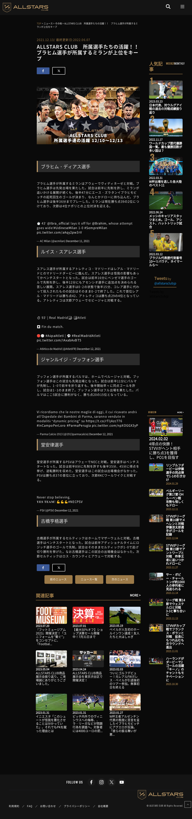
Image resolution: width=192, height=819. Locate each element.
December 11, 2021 (78, 241)
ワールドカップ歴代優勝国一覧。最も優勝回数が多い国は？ (165, 147)
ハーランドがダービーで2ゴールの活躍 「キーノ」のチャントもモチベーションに (176, 669)
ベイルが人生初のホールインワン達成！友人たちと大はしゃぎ (125, 633)
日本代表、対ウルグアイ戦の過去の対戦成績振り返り (165, 108)
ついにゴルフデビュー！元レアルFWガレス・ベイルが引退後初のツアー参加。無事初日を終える (125, 680)
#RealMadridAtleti (86, 335)
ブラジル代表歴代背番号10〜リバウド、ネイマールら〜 (165, 261)
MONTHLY (179, 63)
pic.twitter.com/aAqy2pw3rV (59, 232)
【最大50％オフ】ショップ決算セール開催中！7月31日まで (88, 633)
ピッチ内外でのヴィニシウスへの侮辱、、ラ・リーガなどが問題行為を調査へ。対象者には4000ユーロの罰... (88, 723)
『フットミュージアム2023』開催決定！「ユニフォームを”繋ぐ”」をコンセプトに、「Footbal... (51, 636)
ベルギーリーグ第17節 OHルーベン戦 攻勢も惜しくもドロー (175, 497)
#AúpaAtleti (55, 335)
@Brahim (99, 223)
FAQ (29, 806)
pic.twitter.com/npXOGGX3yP (115, 425)
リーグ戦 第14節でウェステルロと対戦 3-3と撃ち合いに (175, 607)
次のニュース (120, 579)
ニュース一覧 (89, 579)
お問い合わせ (48, 806)
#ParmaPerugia (79, 425)
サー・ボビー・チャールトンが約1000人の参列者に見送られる (175, 581)
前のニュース (58, 579)
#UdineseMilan (65, 227)
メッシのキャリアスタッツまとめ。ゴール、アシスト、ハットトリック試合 (165, 221)
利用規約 (14, 806)
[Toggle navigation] (182, 6)
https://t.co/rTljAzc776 (104, 421)
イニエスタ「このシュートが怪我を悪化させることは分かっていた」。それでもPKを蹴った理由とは (51, 723)
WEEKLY (170, 63)
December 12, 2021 (89, 349)
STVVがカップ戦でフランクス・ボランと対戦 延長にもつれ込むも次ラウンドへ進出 (175, 636)
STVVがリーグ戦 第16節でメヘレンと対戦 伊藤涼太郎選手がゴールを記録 (176, 525)
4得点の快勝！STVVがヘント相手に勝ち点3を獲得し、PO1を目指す (165, 450)
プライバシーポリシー (77, 806)
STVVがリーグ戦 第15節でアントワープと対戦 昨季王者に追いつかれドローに (175, 554)
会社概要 (103, 806)
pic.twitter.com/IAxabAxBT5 (59, 340)
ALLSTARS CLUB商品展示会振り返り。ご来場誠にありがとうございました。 (51, 678)
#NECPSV (75, 501)
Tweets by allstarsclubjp (158, 293)
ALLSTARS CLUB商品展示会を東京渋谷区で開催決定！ (88, 676)
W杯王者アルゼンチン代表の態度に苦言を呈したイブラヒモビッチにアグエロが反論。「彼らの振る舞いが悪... (125, 725)
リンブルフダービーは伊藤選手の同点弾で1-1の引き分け (175, 472)
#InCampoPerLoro (51, 425)
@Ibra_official (58, 223)
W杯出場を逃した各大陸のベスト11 (165, 183)
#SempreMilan (95, 227)
